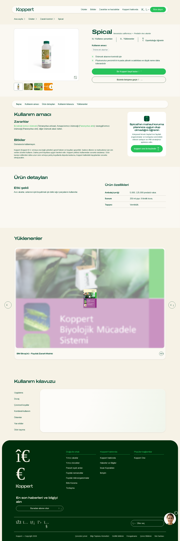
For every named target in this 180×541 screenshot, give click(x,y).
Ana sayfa (18, 19)
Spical (60, 19)
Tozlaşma (70, 488)
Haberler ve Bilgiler (108, 463)
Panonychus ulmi (87, 126)
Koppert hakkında (130, 9)
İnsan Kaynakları (107, 468)
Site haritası (159, 536)
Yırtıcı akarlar (72, 458)
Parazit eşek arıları (74, 468)
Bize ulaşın (158, 9)
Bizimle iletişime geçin (129, 80)
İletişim (103, 473)
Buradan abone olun (46, 508)
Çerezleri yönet (81, 536)
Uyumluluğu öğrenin (153, 40)
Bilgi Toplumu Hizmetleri (99, 536)
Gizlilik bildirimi (118, 536)
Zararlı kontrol (46, 19)
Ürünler (84, 9)
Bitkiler (93, 9)
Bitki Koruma (71, 483)
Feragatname (132, 536)
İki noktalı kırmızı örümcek (25, 126)
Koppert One (139, 458)
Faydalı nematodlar (74, 473)
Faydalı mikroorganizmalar (77, 478)
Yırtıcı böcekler (73, 463)
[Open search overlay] (143, 9)
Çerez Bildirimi (146, 536)
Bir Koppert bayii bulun (129, 71)
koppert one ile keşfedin (147, 149)
